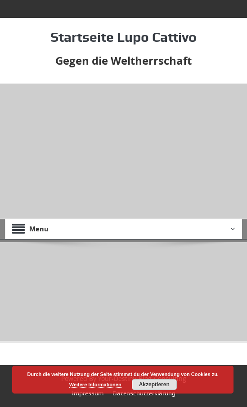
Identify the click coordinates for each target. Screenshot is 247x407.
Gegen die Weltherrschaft (123, 60)
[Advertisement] (123, 151)
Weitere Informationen (95, 384)
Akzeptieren (154, 384)
